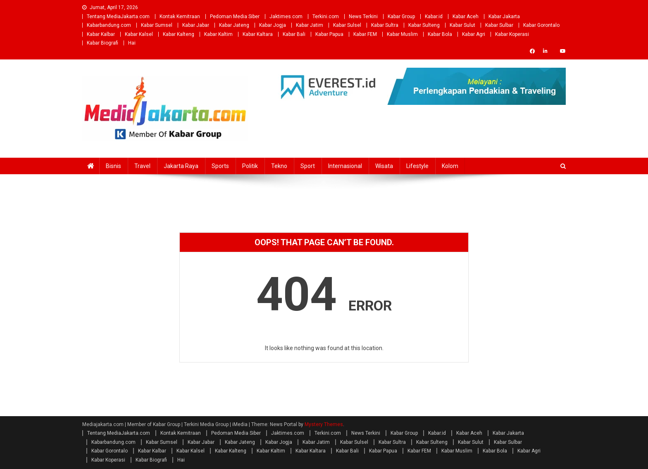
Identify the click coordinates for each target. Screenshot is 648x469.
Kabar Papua (329, 34)
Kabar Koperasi (512, 34)
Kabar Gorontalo (541, 25)
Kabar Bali (294, 34)
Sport (307, 166)
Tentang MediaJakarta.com (118, 16)
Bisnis (113, 166)
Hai (132, 43)
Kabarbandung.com (109, 25)
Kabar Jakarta (504, 16)
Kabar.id (434, 16)
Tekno (279, 166)
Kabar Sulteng (424, 25)
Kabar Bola (440, 34)
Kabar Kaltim (218, 34)
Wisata (384, 166)
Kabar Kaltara (258, 34)
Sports (220, 166)
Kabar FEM (365, 34)
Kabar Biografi (102, 43)
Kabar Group (401, 16)
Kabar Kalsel (139, 34)
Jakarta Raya (181, 166)
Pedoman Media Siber (235, 16)
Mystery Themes (324, 424)
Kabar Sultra (384, 25)
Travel (142, 166)
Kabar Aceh (466, 16)
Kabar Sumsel (156, 25)
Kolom (450, 166)
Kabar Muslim (402, 34)
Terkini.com (325, 16)
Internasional (345, 166)
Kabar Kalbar (101, 34)
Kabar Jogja (272, 25)
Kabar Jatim (309, 25)
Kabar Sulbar (499, 25)
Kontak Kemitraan (180, 16)
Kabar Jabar (195, 25)
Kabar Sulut (462, 25)
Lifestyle (417, 166)
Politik (250, 166)
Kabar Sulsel (347, 25)
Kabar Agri (473, 34)
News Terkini (363, 16)
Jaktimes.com (286, 16)
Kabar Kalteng (178, 34)
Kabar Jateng (234, 25)
